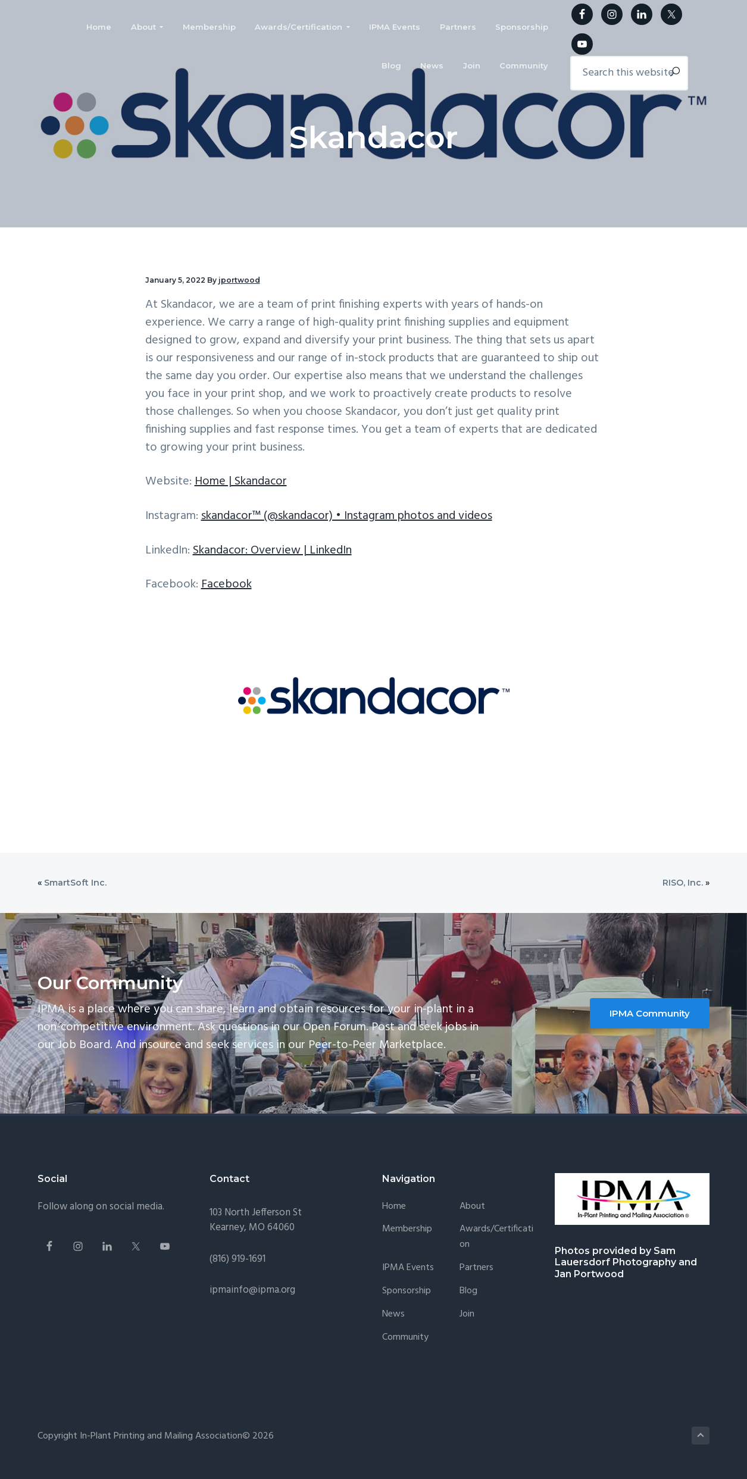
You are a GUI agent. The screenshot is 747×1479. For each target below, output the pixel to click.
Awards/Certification (496, 1237)
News (393, 1314)
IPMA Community (650, 1013)
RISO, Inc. (682, 882)
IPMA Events (408, 1268)
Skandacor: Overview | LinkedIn (272, 550)
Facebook (226, 584)
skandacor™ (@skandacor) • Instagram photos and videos (346, 516)
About (472, 1206)
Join (467, 1314)
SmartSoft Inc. (75, 882)
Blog (468, 1291)
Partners (476, 1268)
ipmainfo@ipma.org (252, 1290)
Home (394, 1206)
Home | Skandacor (241, 481)
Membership (407, 1229)
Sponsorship (406, 1291)
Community (405, 1337)
